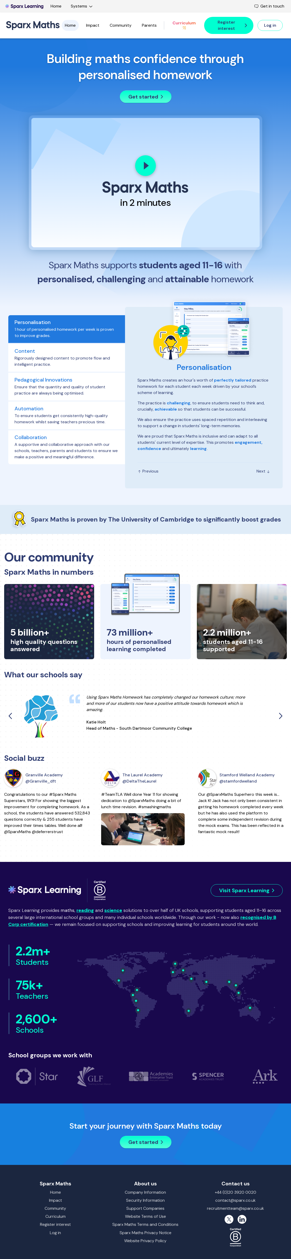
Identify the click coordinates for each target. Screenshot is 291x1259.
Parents (149, 25)
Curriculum (184, 25)
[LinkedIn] (242, 1219)
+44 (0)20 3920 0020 (235, 1192)
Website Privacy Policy (145, 1240)
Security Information (145, 1200)
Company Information (145, 1192)
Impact (92, 25)
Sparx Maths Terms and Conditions (145, 1224)
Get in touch (269, 6)
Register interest (55, 1224)
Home (56, 6)
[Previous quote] (11, 716)
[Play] (145, 165)
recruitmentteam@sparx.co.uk (235, 1208)
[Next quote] (280, 716)
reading (85, 910)
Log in (55, 1232)
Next (263, 471)
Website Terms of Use (145, 1216)
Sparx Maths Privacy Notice (145, 1232)
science (113, 910)
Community (120, 25)
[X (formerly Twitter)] (229, 1219)
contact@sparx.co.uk (235, 1200)
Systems (82, 6)
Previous (147, 471)
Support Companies (145, 1208)
